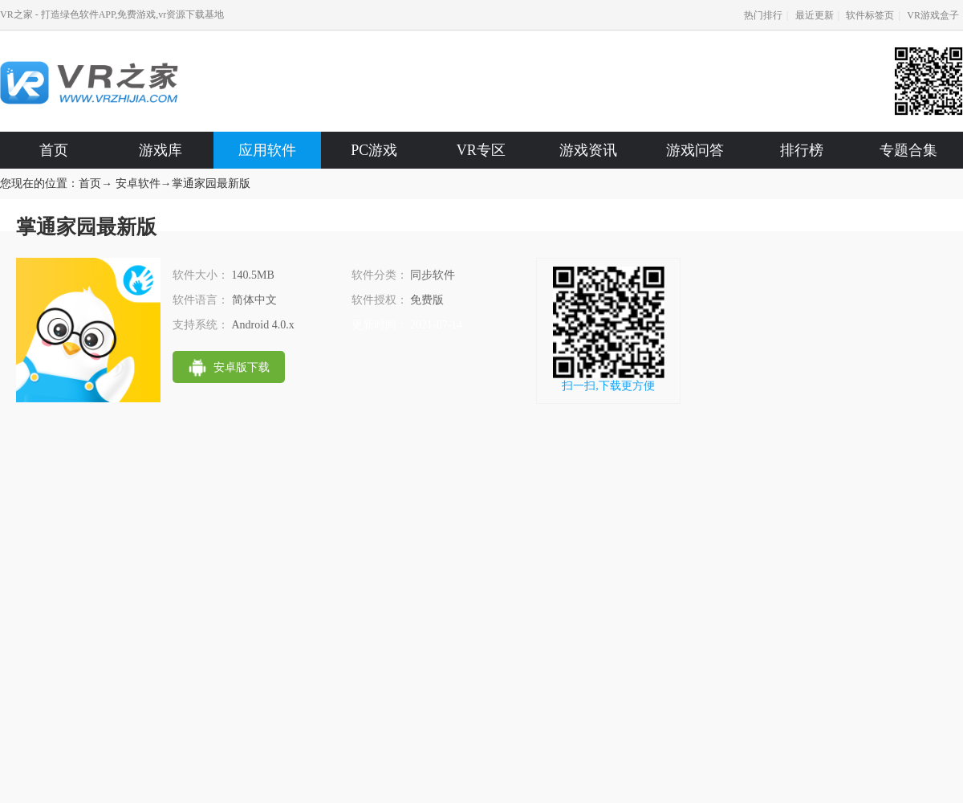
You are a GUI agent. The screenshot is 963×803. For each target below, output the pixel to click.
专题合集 (908, 150)
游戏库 (160, 150)
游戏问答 (695, 150)
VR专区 (481, 150)
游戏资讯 (588, 150)
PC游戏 (374, 150)
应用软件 (267, 150)
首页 (53, 150)
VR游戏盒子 (933, 15)
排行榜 (801, 150)
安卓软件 (138, 183)
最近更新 (814, 15)
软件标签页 (870, 15)
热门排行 (763, 15)
